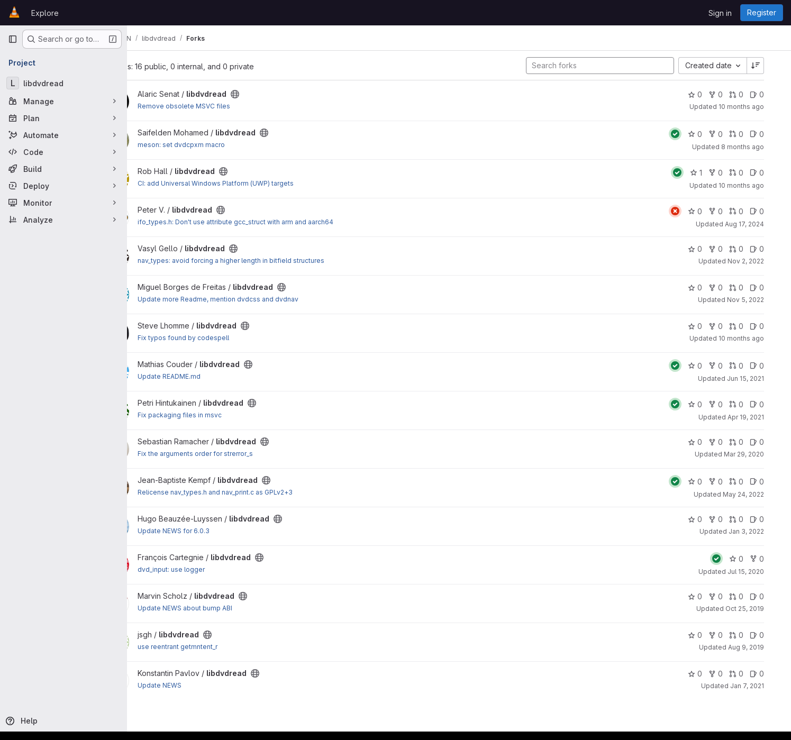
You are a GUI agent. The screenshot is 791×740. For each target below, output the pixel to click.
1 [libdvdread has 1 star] (710, 172)
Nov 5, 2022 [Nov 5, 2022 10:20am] (759, 300)
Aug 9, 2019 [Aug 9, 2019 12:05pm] (760, 647)
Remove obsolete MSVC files (220, 106)
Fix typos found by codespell (219, 338)
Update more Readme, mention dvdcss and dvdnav (254, 299)
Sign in (720, 12)
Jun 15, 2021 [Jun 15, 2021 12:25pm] (759, 378)
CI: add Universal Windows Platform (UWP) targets (252, 183)
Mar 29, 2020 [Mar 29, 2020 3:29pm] (758, 454)
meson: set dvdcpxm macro (217, 145)
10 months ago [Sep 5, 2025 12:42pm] (755, 107)
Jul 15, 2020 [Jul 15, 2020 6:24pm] (760, 571)
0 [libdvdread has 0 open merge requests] (750, 94)
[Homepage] (14, 12)
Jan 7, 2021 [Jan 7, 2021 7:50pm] (761, 686)
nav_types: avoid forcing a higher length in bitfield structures (267, 260)
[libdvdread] (63, 83)
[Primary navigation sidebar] (12, 39)
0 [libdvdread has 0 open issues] (771, 94)
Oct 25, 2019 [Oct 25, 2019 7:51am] (759, 609)
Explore (45, 12)
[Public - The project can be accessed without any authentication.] (271, 94)
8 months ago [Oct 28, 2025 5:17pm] (756, 147)
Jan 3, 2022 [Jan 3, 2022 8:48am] (760, 531)
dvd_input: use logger (207, 569)
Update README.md (205, 376)
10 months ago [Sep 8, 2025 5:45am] (755, 338)
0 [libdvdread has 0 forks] (730, 94)
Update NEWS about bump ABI (221, 608)
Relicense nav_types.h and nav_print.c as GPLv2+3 (251, 492)
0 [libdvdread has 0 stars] (709, 94)
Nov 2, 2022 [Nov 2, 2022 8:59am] (760, 261)
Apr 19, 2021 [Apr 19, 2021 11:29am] (760, 417)
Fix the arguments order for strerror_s (231, 454)
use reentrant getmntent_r (213, 647)
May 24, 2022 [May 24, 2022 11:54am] (757, 494)
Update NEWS (195, 685)
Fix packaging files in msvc (216, 415)
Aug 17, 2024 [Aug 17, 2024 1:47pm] (758, 224)
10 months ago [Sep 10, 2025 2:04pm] (755, 185)
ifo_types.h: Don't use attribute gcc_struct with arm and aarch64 (271, 222)
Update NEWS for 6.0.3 (210, 531)
